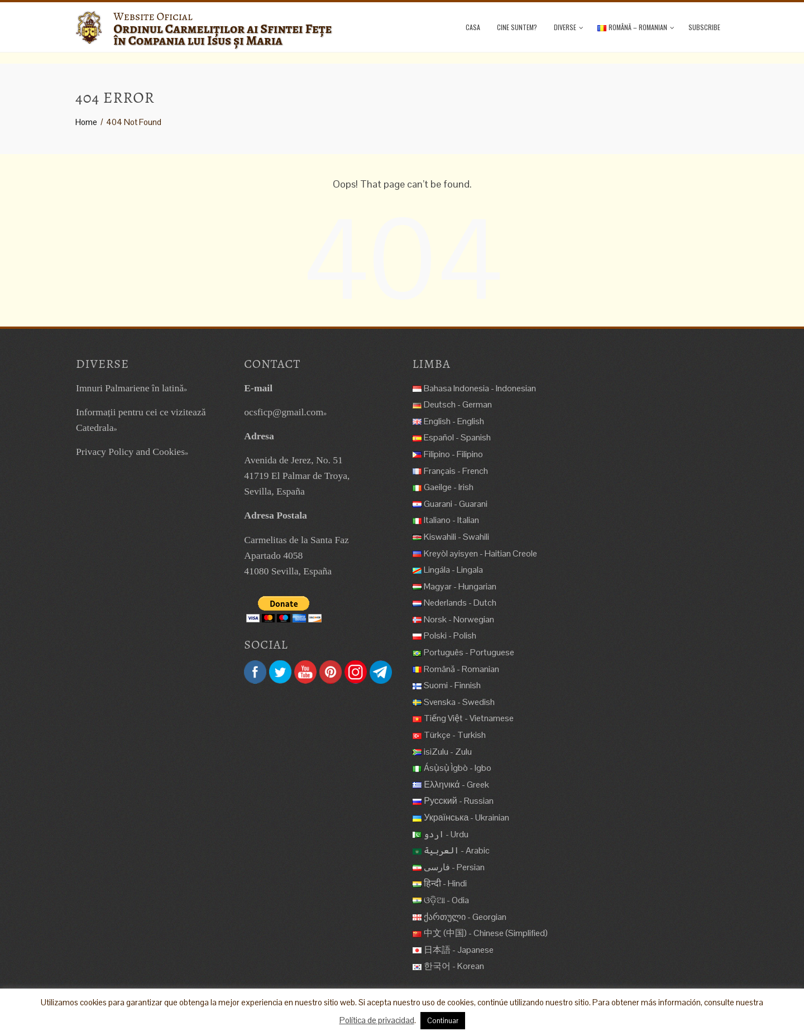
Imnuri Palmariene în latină (130, 388)
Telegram (381, 672)
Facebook (255, 672)
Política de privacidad (376, 1020)
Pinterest (330, 672)
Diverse (568, 27)
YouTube (305, 672)
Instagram (355, 672)
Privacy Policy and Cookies (130, 451)
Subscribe (704, 27)
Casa (473, 27)
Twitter (280, 672)
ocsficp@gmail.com (283, 412)
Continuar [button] (442, 1020)
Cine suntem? (517, 27)
